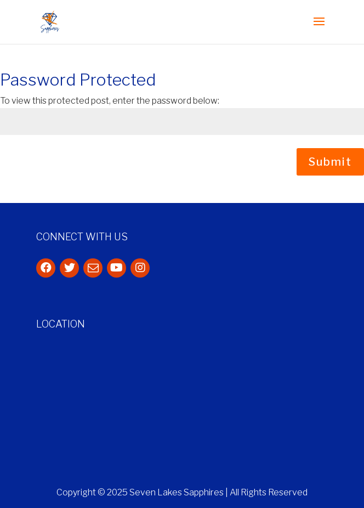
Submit (330, 161)
